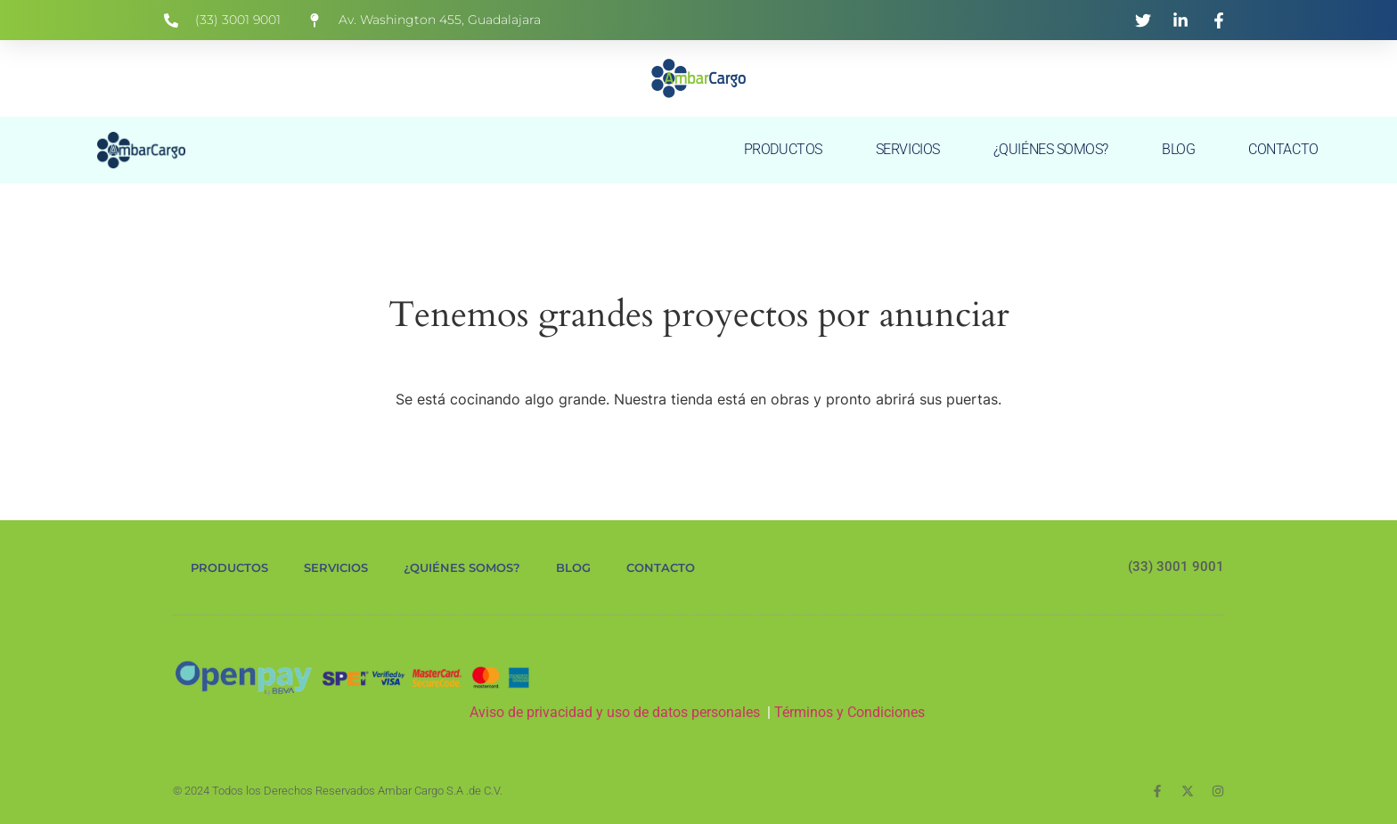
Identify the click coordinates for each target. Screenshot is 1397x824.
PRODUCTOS (783, 149)
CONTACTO (1283, 149)
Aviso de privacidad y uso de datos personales (615, 712)
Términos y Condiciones (851, 712)
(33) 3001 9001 (1176, 567)
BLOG (1178, 149)
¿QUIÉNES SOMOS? (1050, 149)
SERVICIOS (908, 149)
